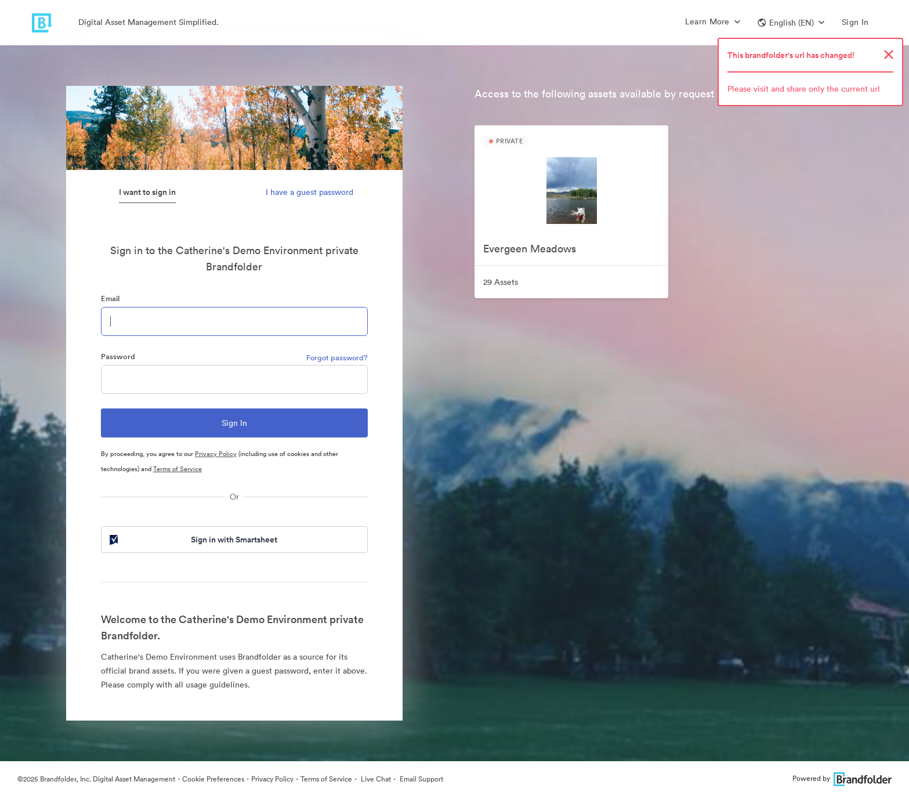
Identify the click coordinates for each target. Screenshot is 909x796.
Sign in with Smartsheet (192, 539)
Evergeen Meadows (529, 248)
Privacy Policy (216, 453)
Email (110, 298)
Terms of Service (177, 468)
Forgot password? (337, 358)
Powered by (842, 778)
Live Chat (375, 779)
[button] (791, 22)
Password (118, 356)
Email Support (420, 779)
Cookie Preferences (213, 779)
